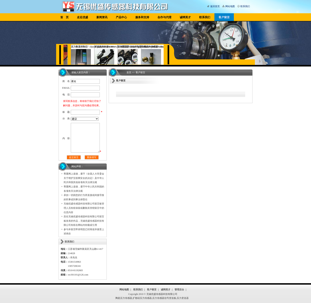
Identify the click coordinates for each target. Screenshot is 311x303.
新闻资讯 (102, 17)
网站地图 (230, 6)
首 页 (64, 17)
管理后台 (179, 289)
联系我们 (245, 6)
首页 (129, 72)
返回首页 (215, 6)
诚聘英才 (185, 17)
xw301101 (73, 274)
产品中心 (121, 17)
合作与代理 (164, 17)
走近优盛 (82, 17)
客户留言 (224, 17)
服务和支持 (142, 17)
